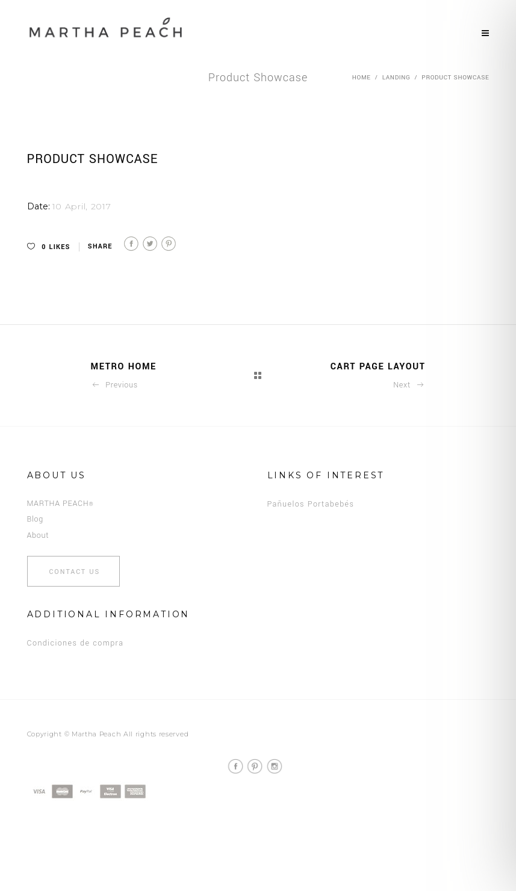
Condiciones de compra (75, 643)
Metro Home (124, 366)
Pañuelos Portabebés (311, 504)
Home (361, 77)
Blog (35, 519)
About (38, 535)
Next (409, 385)
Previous (114, 385)
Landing (396, 77)
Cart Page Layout (378, 366)
